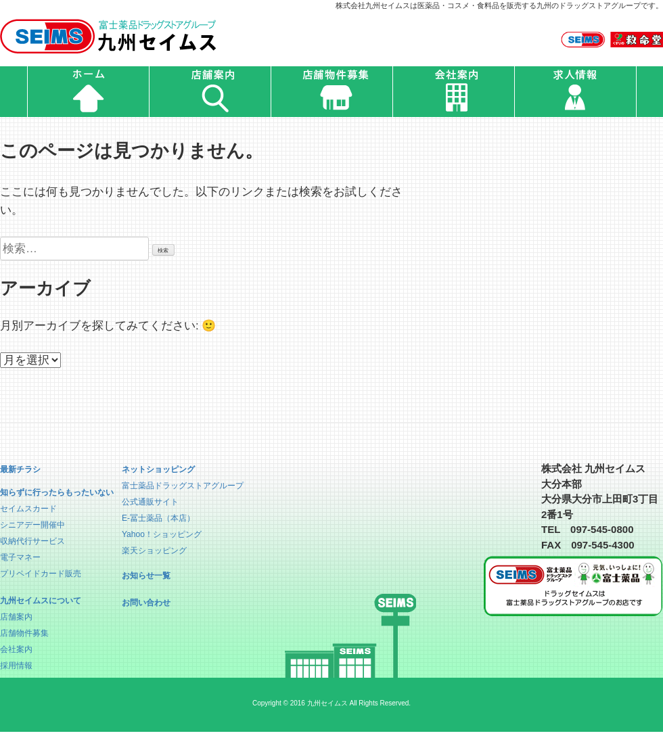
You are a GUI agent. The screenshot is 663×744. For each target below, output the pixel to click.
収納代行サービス (32, 541)
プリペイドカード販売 (40, 573)
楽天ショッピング (154, 550)
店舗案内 (16, 617)
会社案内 (16, 649)
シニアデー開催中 (32, 525)
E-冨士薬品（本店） (158, 518)
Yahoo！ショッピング (162, 534)
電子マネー (20, 557)
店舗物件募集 (24, 633)
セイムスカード (28, 508)
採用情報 (16, 665)
